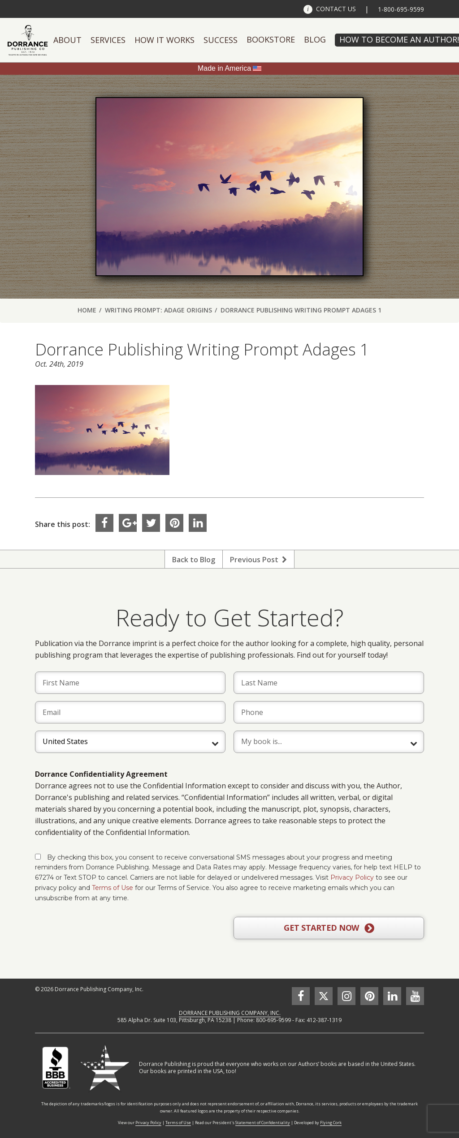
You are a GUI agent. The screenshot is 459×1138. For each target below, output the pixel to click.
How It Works (164, 39)
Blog (315, 39)
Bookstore (271, 39)
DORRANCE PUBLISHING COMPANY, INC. (230, 1013)
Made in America (224, 68)
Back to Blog (193, 560)
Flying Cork (331, 1122)
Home (87, 310)
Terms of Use (112, 888)
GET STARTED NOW (329, 928)
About (67, 39)
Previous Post (258, 560)
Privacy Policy (352, 877)
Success (221, 39)
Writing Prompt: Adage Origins (158, 310)
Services (108, 39)
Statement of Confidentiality (262, 1122)
